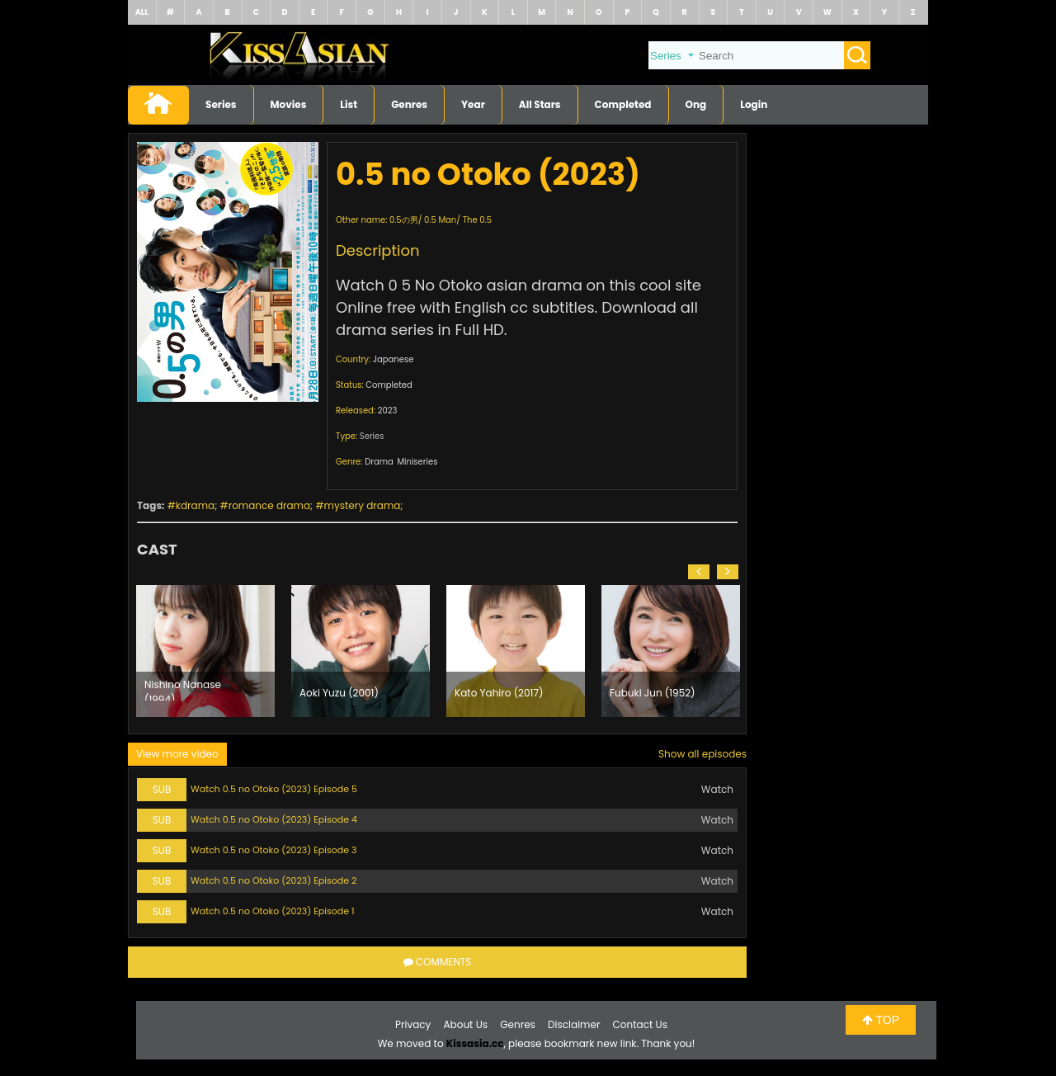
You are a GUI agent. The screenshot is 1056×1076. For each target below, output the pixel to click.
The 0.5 (477, 220)
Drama (379, 461)
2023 (388, 410)
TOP (880, 1019)
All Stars (540, 104)
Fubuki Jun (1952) (652, 693)
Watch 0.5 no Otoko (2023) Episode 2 (273, 880)
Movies (289, 104)
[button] (699, 571)
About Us (466, 1024)
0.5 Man (440, 220)
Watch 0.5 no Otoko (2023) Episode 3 (273, 850)
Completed (623, 104)
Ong (696, 104)
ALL (141, 12)
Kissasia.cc (475, 1043)
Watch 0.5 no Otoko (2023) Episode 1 (272, 911)
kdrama (195, 505)
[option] (205, 651)
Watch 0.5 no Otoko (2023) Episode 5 (274, 788)
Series (221, 104)
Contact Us (640, 1024)
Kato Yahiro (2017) (499, 693)
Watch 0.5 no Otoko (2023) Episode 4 (274, 819)
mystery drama (362, 505)
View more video (177, 754)
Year (473, 104)
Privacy (413, 1024)
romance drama (269, 505)
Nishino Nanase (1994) (182, 689)
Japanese (393, 359)
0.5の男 (403, 220)
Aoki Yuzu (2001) (339, 693)
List (348, 104)
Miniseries (417, 461)
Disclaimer (574, 1024)
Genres (409, 104)
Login (753, 104)
